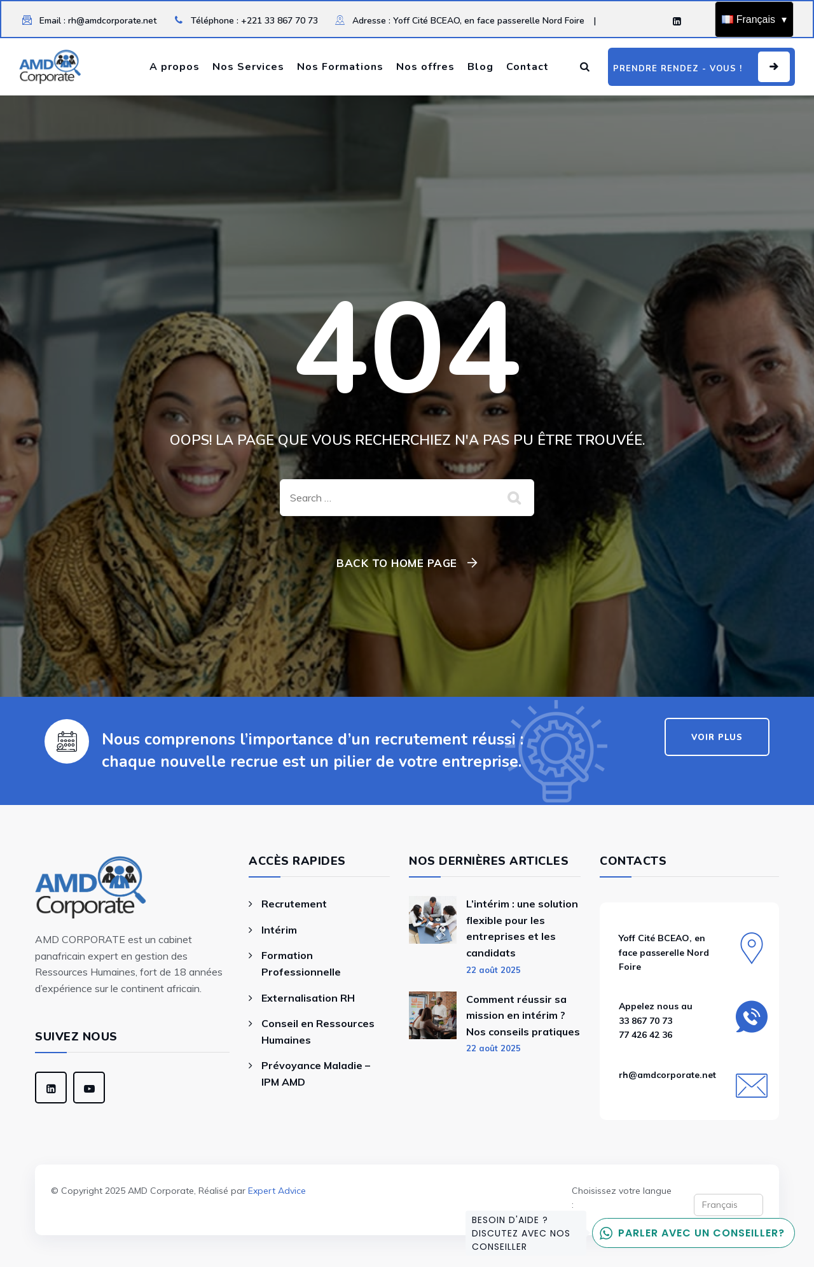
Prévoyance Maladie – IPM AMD (315, 1073)
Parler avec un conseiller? (688, 1233)
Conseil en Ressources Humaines (318, 1031)
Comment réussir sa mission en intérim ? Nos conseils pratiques (523, 1015)
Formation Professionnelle (301, 963)
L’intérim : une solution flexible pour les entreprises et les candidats (522, 928)
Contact (527, 67)
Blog (480, 67)
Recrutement (294, 903)
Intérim (279, 929)
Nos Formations (340, 67)
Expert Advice (277, 1190)
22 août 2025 (493, 970)
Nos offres (425, 67)
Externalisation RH (308, 997)
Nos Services (248, 67)
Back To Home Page (396, 563)
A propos (174, 67)
